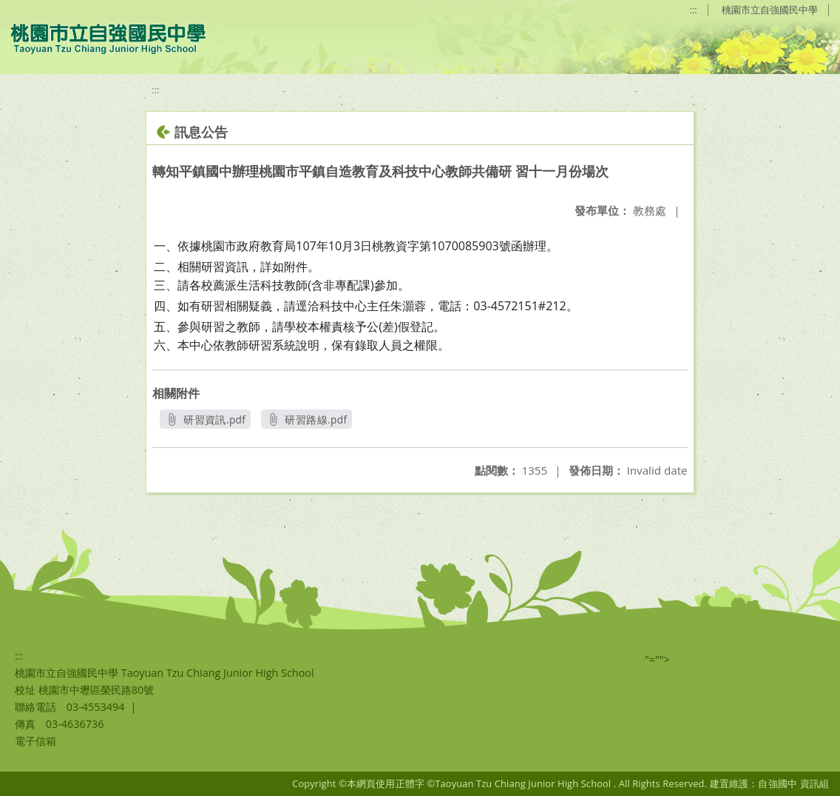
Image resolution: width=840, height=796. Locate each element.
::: (693, 9)
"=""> (657, 659)
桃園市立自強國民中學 (770, 9)
